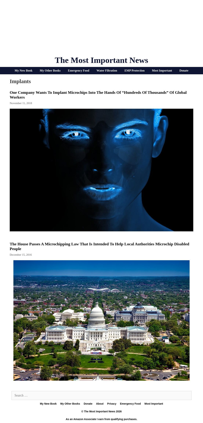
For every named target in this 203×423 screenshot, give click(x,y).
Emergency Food (78, 70)
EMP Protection (134, 70)
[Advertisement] (101, 29)
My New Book (23, 70)
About (99, 403)
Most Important (162, 70)
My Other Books (50, 70)
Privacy (111, 403)
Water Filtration (107, 70)
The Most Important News (101, 60)
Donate (183, 70)
